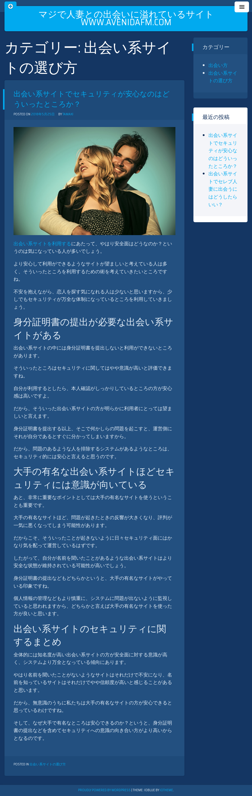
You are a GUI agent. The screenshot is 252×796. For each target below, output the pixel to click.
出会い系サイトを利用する (42, 243)
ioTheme (166, 790)
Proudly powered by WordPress (104, 790)
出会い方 (218, 65)
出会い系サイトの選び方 (47, 764)
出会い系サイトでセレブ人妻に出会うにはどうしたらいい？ (222, 189)
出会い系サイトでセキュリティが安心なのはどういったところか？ (92, 99)
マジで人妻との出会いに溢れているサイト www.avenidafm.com (126, 18)
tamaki (67, 114)
